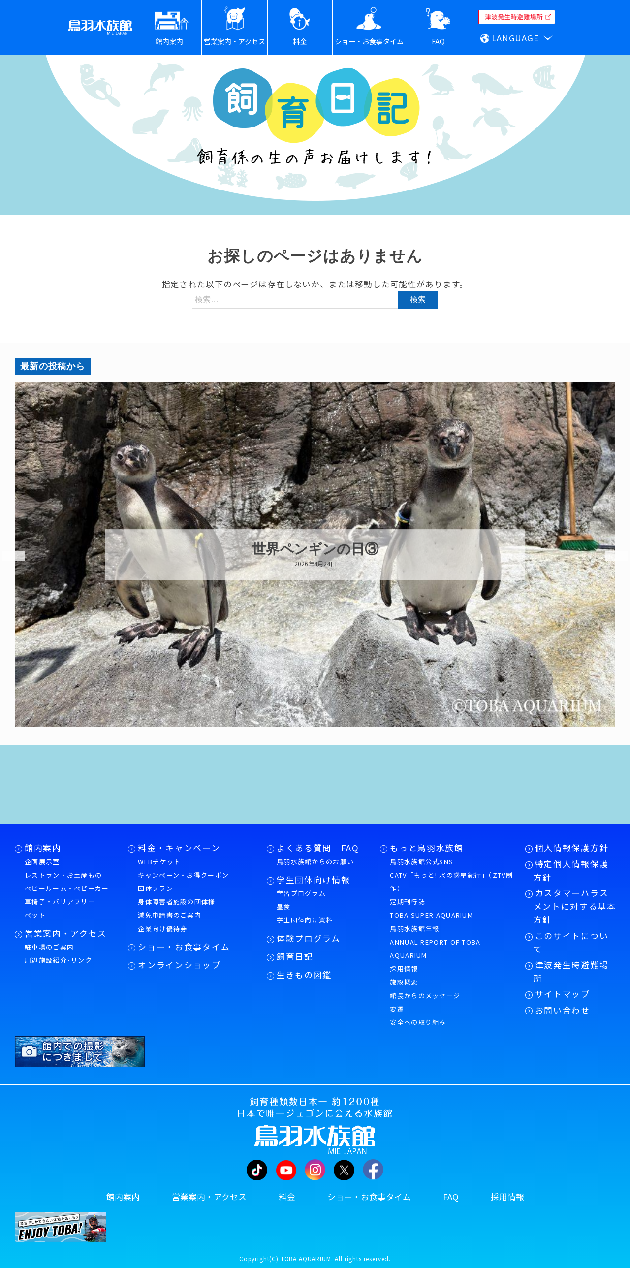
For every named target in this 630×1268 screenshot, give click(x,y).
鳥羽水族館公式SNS (421, 861)
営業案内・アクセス (66, 933)
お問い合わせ (562, 1010)
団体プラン (155, 888)
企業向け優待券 (162, 928)
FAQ (451, 1197)
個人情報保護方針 (571, 848)
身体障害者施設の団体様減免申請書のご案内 (176, 908)
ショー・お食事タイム (184, 946)
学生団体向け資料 (305, 919)
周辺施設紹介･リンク (58, 960)
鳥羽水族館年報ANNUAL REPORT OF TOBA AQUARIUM (435, 942)
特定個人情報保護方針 (571, 870)
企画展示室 (42, 861)
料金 (287, 1197)
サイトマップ (562, 994)
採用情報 (404, 968)
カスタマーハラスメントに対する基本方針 (575, 906)
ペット (35, 914)
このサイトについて (571, 942)
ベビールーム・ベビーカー (67, 888)
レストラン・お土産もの (63, 875)
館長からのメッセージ (425, 995)
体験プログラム (309, 938)
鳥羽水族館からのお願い (315, 861)
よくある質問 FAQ (318, 848)
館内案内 (43, 848)
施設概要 (404, 981)
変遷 (397, 1009)
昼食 (284, 906)
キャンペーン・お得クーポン (183, 875)
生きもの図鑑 (304, 975)
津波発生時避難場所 (571, 971)
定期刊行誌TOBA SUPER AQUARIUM (431, 908)
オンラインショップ (179, 965)
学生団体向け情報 (313, 880)
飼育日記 (295, 956)
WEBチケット (159, 861)
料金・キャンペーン (179, 848)
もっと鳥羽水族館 (426, 848)
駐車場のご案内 (49, 946)
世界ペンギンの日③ (315, 549)
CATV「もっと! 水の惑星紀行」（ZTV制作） (451, 881)
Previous (7, 556)
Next (610, 556)
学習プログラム (301, 893)
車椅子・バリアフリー (60, 901)
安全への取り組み (418, 1022)
